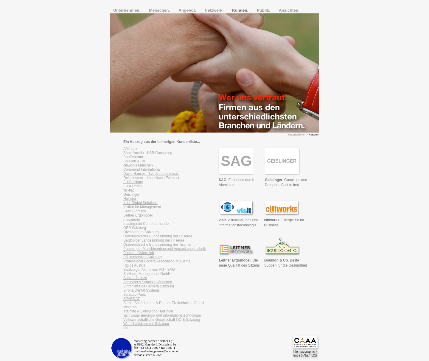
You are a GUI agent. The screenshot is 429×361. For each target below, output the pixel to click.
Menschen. (160, 10)
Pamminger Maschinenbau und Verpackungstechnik (164, 249)
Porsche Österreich (138, 253)
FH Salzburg (133, 182)
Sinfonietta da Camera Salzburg (148, 286)
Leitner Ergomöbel (138, 215)
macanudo (131, 219)
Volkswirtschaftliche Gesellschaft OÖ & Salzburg (161, 320)
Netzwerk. (215, 10)
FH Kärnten (132, 186)
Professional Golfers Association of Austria (156, 261)
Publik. (264, 10)
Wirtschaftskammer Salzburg (146, 324)
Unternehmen (296, 134)
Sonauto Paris (134, 294)
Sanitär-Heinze (135, 278)
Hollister (129, 199)
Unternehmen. (127, 10)
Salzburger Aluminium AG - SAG (149, 269)
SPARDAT (131, 299)
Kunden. (240, 10)
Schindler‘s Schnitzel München (147, 282)
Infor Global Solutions (140, 203)
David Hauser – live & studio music (150, 174)
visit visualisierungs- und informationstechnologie (162, 315)
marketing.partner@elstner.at (159, 351)
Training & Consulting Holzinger (148, 311)
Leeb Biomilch (134, 211)
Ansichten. (289, 10)
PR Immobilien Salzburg (142, 257)
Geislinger (131, 194)
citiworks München (138, 165)
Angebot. (187, 10)
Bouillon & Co (134, 161)
